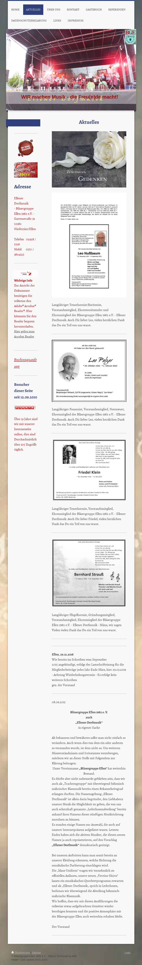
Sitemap (36, 952)
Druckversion (20, 952)
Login (128, 952)
